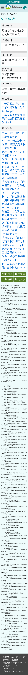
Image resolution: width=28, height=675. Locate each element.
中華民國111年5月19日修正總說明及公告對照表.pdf (13, 107)
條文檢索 (20, 274)
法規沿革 (7, 279)
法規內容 (7, 274)
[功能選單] (2, 7)
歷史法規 (20, 279)
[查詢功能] (25, 7)
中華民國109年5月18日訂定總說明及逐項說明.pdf (13, 118)
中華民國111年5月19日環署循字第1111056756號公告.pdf (14, 137)
